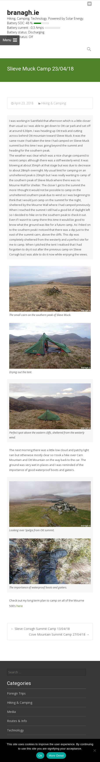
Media (11, 712)
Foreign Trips (16, 693)
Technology (15, 730)
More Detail (56, 755)
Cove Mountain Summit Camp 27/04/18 (59, 634)
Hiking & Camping (53, 103)
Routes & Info (17, 721)
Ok (40, 755)
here (19, 606)
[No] (94, 750)
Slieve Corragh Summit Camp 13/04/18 (40, 629)
